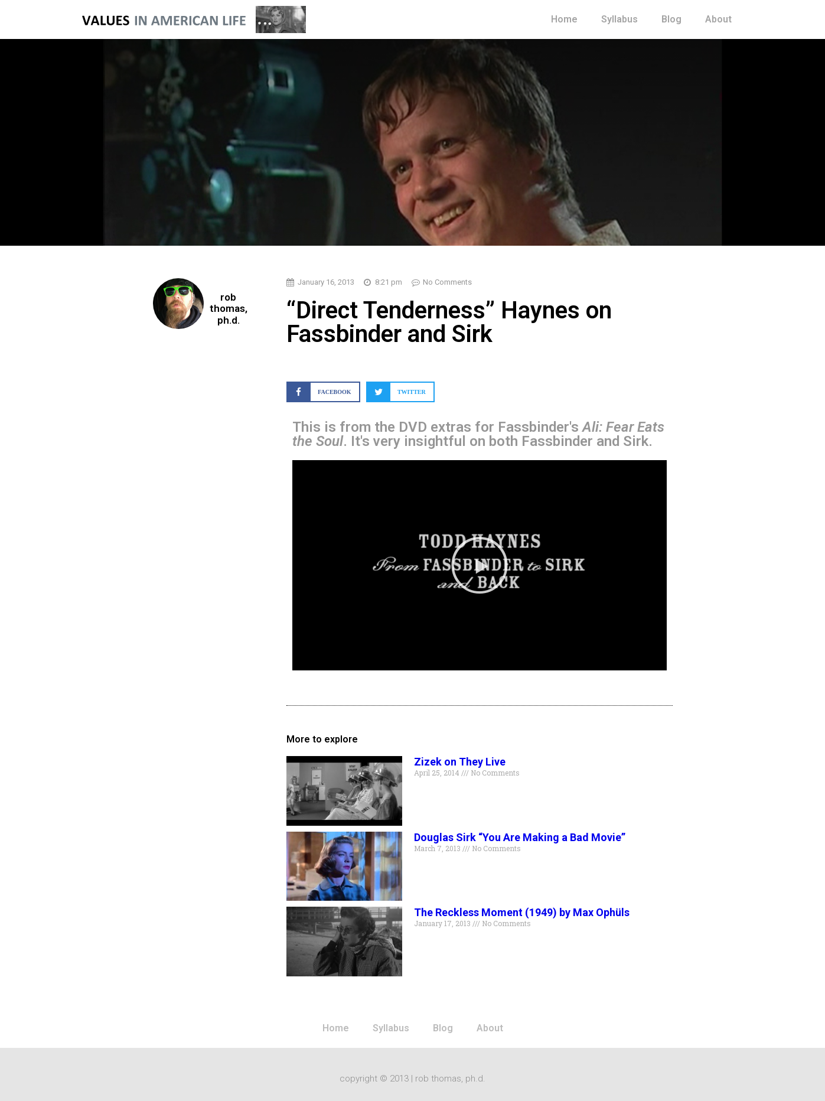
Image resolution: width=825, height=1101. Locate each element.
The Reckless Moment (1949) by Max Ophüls (522, 912)
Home (564, 19)
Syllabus (619, 19)
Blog (671, 19)
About (718, 19)
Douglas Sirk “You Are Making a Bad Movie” (519, 837)
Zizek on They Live (460, 761)
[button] (323, 392)
